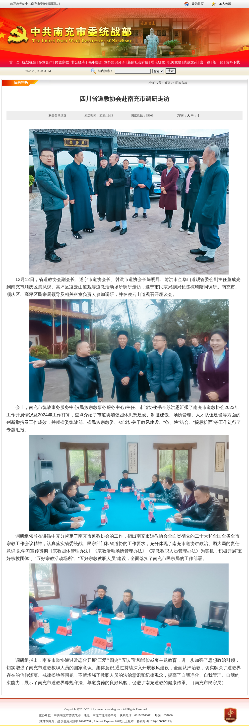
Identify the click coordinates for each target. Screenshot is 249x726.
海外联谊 (95, 62)
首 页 (14, 62)
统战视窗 (29, 62)
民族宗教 (62, 62)
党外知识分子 (114, 62)
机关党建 (174, 62)
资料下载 (233, 62)
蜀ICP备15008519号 (159, 721)
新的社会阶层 (137, 62)
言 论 (205, 62)
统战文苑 (190, 62)
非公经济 (78, 62)
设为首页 (198, 3)
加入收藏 (225, 3)
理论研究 (158, 62)
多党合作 (46, 62)
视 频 (218, 62)
